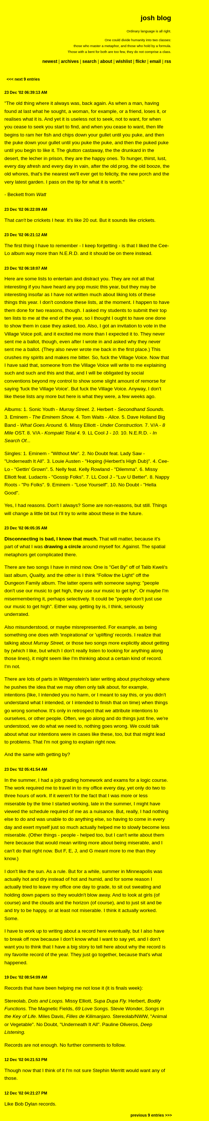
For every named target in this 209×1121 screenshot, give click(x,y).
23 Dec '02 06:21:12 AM (25, 235)
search (89, 61)
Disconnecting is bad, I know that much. (51, 539)
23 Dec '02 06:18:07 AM (25, 268)
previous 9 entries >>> (151, 1115)
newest (49, 61)
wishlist (124, 61)
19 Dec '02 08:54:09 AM (25, 977)
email (155, 61)
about (106, 61)
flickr (141, 61)
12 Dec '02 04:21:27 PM (25, 1093)
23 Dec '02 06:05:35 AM (25, 528)
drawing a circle (62, 546)
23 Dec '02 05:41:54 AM (25, 769)
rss (168, 61)
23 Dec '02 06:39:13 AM (25, 92)
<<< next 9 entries (23, 79)
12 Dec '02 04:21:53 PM (25, 1059)
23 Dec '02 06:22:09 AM (25, 209)
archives (70, 61)
